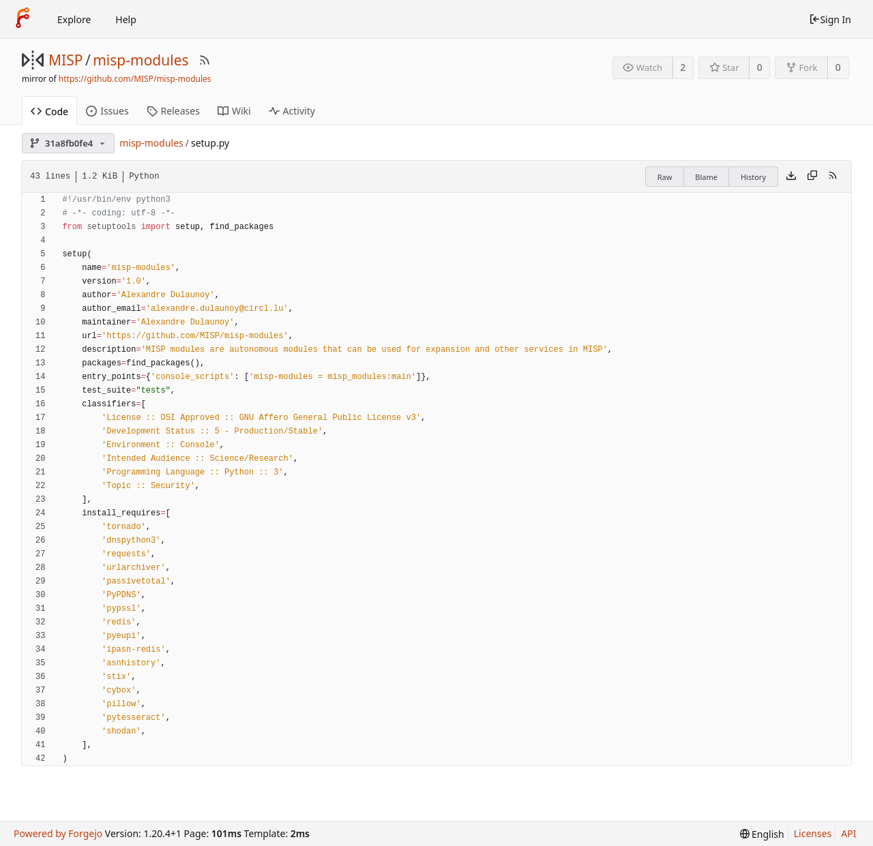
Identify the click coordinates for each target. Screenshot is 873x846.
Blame (706, 177)
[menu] (762, 834)
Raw (664, 177)
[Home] (22, 19)
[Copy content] (812, 176)
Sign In (830, 19)
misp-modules (140, 60)
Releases (173, 110)
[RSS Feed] (204, 60)
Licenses (813, 833)
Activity (292, 110)
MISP (65, 60)
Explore (74, 19)
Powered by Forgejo (58, 833)
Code (49, 111)
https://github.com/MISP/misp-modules (135, 79)
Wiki (234, 110)
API (848, 833)
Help (125, 19)
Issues (107, 110)
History (753, 177)
